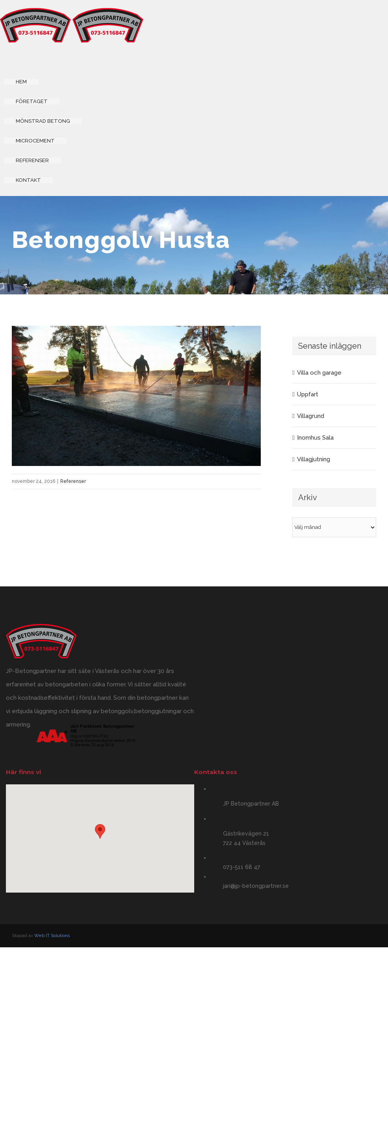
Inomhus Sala (315, 437)
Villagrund (310, 416)
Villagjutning (313, 459)
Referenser (73, 481)
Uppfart (307, 394)
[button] (100, 831)
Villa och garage (319, 372)
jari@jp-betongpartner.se (256, 886)
